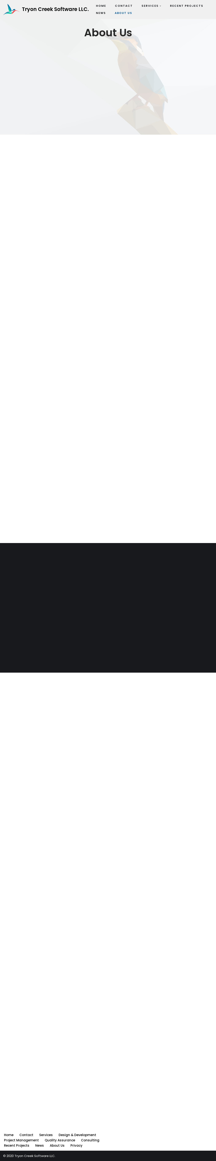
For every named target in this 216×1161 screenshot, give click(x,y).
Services (46, 1135)
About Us (57, 1145)
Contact (26, 1135)
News (39, 1145)
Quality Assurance (60, 1140)
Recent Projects (16, 1145)
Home (9, 1135)
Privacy (76, 1145)
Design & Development (77, 1135)
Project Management (21, 1140)
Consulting (90, 1140)
